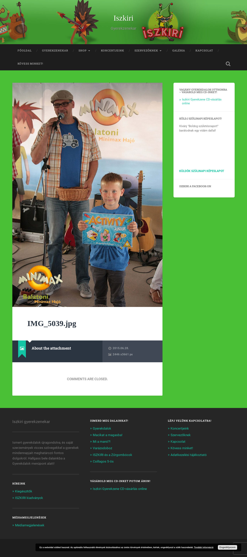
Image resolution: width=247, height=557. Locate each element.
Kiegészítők (23, 491)
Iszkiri (123, 18)
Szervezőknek (146, 50)
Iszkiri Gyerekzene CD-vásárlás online (120, 489)
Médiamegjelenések (29, 525)
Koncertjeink (112, 50)
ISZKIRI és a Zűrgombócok (112, 455)
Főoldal (25, 50)
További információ (203, 547)
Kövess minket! (30, 63)
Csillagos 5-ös (103, 461)
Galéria (178, 50)
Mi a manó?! (101, 441)
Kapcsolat (204, 50)
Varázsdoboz (102, 448)
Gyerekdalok (102, 428)
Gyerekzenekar (55, 50)
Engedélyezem (227, 547)
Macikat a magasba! (107, 435)
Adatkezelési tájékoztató (189, 455)
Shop (83, 50)
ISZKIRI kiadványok (29, 498)
